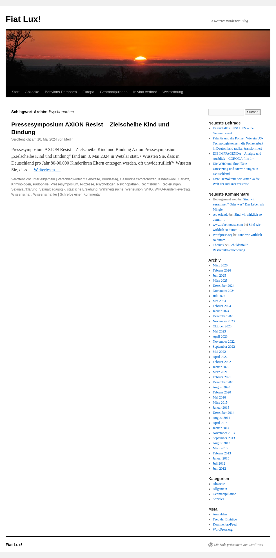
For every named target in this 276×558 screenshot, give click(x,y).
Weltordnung (173, 92)
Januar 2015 (221, 408)
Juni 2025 (219, 275)
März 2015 (220, 402)
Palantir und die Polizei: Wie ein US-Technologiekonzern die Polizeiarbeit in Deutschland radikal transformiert (238, 143)
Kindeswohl (166, 179)
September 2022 (224, 347)
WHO (148, 189)
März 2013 (220, 448)
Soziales (218, 499)
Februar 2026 (222, 270)
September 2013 (224, 438)
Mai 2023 (219, 331)
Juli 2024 (219, 296)
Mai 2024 (219, 301)
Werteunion (134, 189)
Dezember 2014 (223, 413)
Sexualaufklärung (24, 189)
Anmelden (220, 514)
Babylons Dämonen (61, 92)
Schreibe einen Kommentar (80, 194)
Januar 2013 (221, 458)
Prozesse (87, 184)
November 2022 (224, 341)
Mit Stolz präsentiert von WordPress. (239, 545)
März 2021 (220, 372)
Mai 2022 (219, 352)
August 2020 (221, 387)
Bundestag (110, 179)
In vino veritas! (145, 92)
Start (15, 92)
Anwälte (94, 179)
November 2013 (224, 433)
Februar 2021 (222, 377)
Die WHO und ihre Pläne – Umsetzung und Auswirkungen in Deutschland (235, 169)
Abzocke (32, 92)
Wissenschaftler (45, 194)
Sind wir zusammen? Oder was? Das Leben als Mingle (238, 204)
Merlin (69, 139)
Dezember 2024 (223, 286)
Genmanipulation (114, 92)
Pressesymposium (64, 184)
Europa (88, 92)
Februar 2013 (222, 453)
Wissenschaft (21, 194)
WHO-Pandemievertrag (172, 189)
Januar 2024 (221, 311)
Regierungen (171, 184)
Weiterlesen (47, 169)
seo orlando (221, 214)
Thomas (218, 245)
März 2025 (220, 281)
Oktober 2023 (222, 326)
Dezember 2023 (223, 316)
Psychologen (105, 184)
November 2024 (224, 291)
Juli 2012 (219, 463)
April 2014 (220, 423)
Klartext (183, 179)
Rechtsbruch (150, 184)
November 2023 (224, 321)
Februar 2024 (222, 306)
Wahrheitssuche (111, 189)
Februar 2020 (222, 392)
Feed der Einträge (225, 519)
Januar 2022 (221, 367)
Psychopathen (128, 184)
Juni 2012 (219, 469)
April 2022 (220, 357)
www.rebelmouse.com (228, 225)
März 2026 (220, 265)
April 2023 (220, 336)
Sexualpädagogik (52, 189)
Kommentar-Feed (225, 524)
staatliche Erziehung (82, 189)
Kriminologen (21, 184)
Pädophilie (41, 184)
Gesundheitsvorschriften (138, 179)
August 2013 (221, 443)
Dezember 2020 (223, 382)
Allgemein (47, 179)
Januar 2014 (221, 428)
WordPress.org (223, 529)
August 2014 (221, 418)
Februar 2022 (222, 362)
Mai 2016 (219, 397)
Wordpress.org (223, 235)
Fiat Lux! (23, 19)
